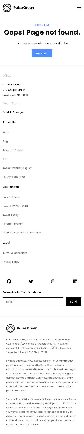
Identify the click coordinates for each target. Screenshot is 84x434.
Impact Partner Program (18, 168)
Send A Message (13, 112)
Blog (5, 141)
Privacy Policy (11, 262)
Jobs (5, 159)
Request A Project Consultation (22, 232)
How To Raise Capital (15, 206)
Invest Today (11, 215)
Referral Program (13, 224)
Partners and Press (14, 177)
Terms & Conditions (15, 253)
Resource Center (13, 150)
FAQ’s (6, 132)
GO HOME (42, 53)
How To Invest (11, 197)
